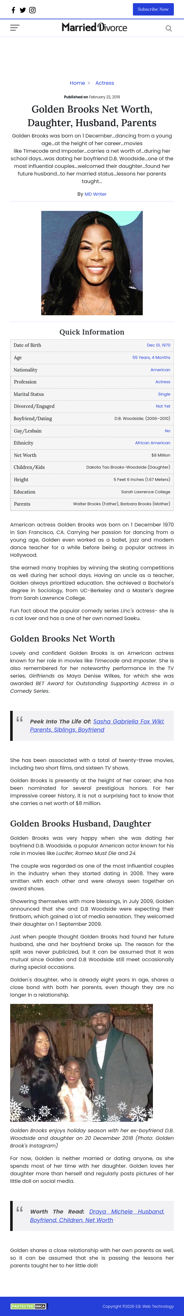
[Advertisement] (61, 49)
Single (164, 394)
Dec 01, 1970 (158, 345)
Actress (104, 83)
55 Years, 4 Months (151, 357)
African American (152, 443)
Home (77, 83)
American (160, 369)
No (167, 431)
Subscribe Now (153, 9)
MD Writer (96, 194)
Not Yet (163, 406)
